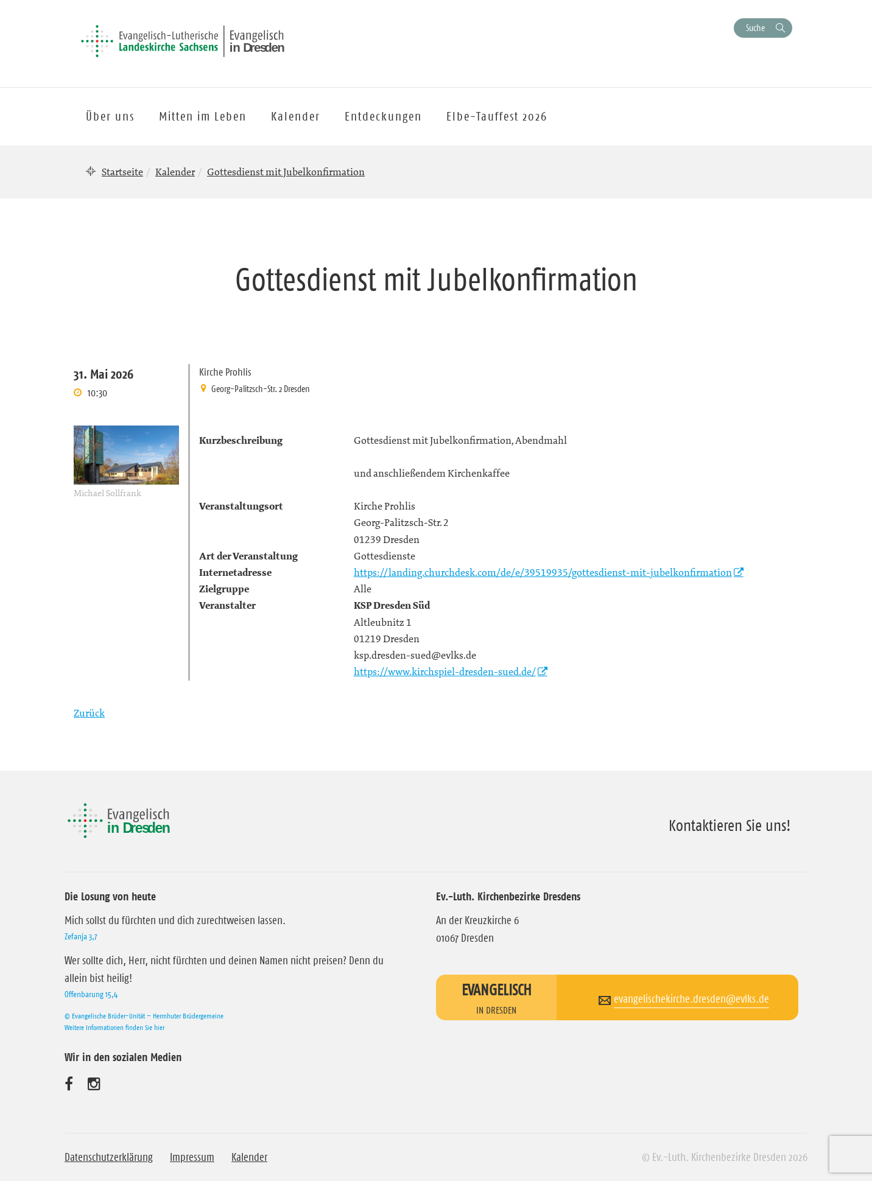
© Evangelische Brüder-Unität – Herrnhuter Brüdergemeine (144, 1015)
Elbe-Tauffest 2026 (496, 116)
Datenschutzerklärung (109, 1157)
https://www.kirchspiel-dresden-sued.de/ (445, 671)
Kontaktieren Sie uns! (730, 825)
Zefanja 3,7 (81, 936)
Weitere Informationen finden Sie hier (114, 1027)
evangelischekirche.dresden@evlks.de (691, 999)
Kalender (175, 171)
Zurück (89, 713)
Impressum (192, 1157)
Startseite (122, 171)
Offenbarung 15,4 (91, 994)
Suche (755, 27)
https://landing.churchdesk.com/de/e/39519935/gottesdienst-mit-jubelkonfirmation (543, 572)
